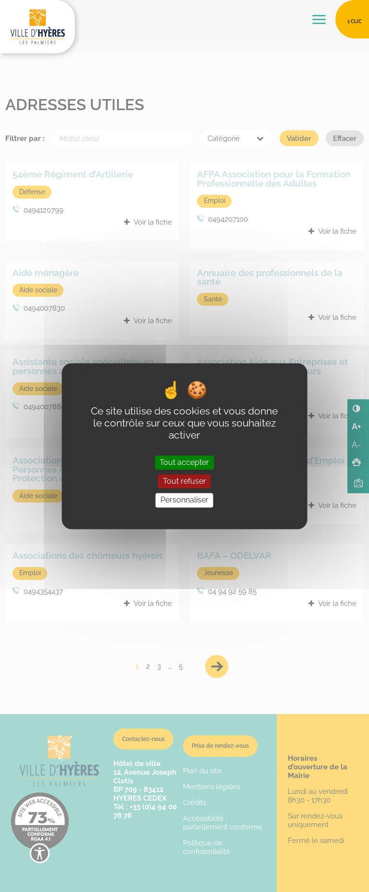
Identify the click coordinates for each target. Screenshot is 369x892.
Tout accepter (184, 462)
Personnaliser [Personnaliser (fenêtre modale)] (184, 500)
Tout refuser (184, 481)
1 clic (354, 21)
